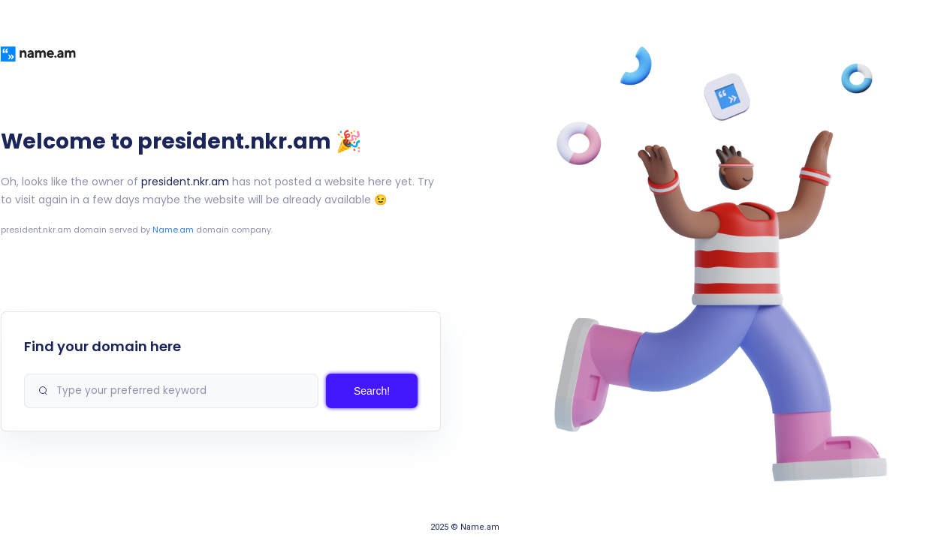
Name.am (173, 230)
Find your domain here (102, 346)
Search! (372, 391)
